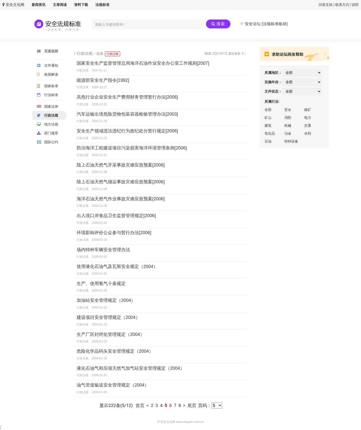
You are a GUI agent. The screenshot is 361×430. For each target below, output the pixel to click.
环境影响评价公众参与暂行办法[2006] (114, 232)
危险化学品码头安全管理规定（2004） (115, 351)
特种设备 (291, 141)
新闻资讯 (38, 5)
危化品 (270, 133)
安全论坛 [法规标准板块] (266, 24)
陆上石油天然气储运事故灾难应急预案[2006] (121, 181)
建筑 (268, 125)
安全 (287, 110)
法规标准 (102, 5)
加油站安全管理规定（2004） (106, 300)
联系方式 (342, 5)
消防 (287, 118)
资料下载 (81, 5)
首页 (140, 405)
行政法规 (113, 53)
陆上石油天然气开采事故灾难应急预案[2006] (121, 165)
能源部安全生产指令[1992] (103, 80)
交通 (307, 125)
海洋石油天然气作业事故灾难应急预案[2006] (121, 198)
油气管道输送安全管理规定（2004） (113, 385)
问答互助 (326, 5)
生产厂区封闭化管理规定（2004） (110, 334)
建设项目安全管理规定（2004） (108, 317)
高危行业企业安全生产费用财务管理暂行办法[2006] (127, 97)
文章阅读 (60, 5)
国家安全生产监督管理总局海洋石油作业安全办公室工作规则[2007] (143, 63)
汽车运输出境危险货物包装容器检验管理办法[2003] (127, 114)
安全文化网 (13, 4)
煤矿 (307, 110)
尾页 (191, 405)
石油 (268, 141)
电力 (307, 118)
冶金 (287, 133)
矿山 (268, 118)
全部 (268, 110)
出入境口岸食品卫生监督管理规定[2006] (116, 215)
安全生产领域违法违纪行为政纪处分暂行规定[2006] (127, 130)
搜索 (218, 24)
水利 (307, 133)
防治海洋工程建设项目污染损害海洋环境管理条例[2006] (132, 147)
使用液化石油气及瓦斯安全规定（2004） (117, 266)
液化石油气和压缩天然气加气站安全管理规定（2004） (130, 368)
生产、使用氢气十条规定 (101, 283)
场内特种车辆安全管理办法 (103, 249)
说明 (355, 5)
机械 (287, 125)
